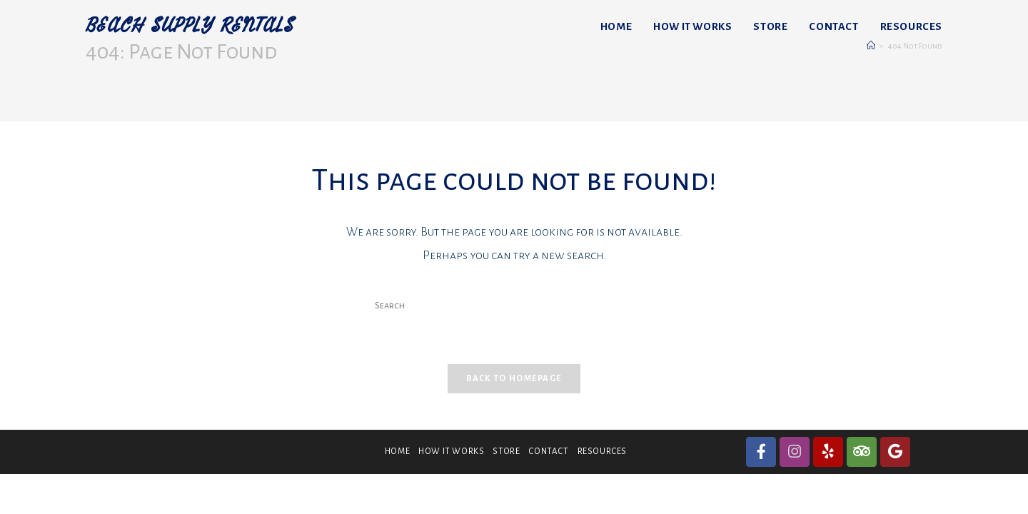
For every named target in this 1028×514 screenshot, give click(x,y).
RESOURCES (602, 451)
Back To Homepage (514, 378)
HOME (397, 451)
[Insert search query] (514, 306)
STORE (506, 451)
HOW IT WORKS (451, 451)
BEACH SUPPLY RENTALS (190, 26)
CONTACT (548, 451)
